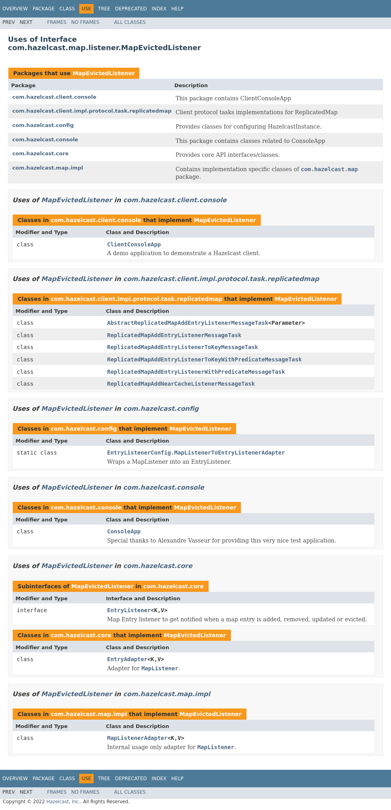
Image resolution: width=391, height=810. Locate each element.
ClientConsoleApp (134, 244)
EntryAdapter (127, 659)
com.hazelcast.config (43, 125)
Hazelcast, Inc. (63, 801)
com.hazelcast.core (40, 153)
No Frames (85, 22)
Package (44, 9)
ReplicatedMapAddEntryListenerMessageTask (174, 335)
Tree (104, 9)
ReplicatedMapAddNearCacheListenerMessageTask (181, 384)
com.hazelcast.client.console (54, 97)
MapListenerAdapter (137, 738)
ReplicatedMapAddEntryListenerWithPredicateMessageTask (196, 372)
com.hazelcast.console (45, 139)
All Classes (130, 22)
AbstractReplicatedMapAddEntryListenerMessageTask (187, 323)
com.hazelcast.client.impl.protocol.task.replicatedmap (92, 111)
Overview (15, 9)
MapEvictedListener (103, 73)
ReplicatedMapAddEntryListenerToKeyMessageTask (182, 347)
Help (177, 9)
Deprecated (131, 9)
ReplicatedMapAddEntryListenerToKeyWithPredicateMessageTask (204, 359)
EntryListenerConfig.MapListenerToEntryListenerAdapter (196, 452)
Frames (56, 22)
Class (67, 9)
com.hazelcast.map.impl (47, 168)
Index (159, 9)
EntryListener (129, 610)
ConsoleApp (124, 531)
